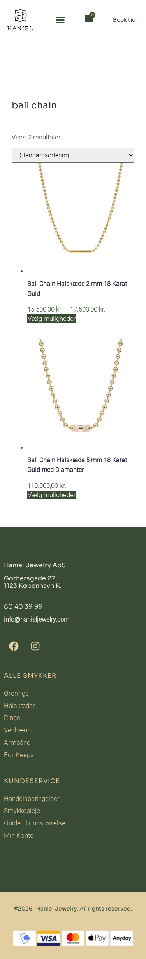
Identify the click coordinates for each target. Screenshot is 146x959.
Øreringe (16, 693)
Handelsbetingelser (32, 798)
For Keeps (19, 755)
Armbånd (17, 742)
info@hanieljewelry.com (36, 619)
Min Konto (19, 835)
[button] (60, 20)
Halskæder (19, 705)
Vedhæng (17, 730)
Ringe (12, 717)
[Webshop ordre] (73, 155)
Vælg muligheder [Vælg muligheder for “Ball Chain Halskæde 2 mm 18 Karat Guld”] (52, 318)
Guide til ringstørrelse (34, 823)
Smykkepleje (22, 810)
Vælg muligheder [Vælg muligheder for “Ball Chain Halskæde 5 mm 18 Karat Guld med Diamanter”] (52, 495)
